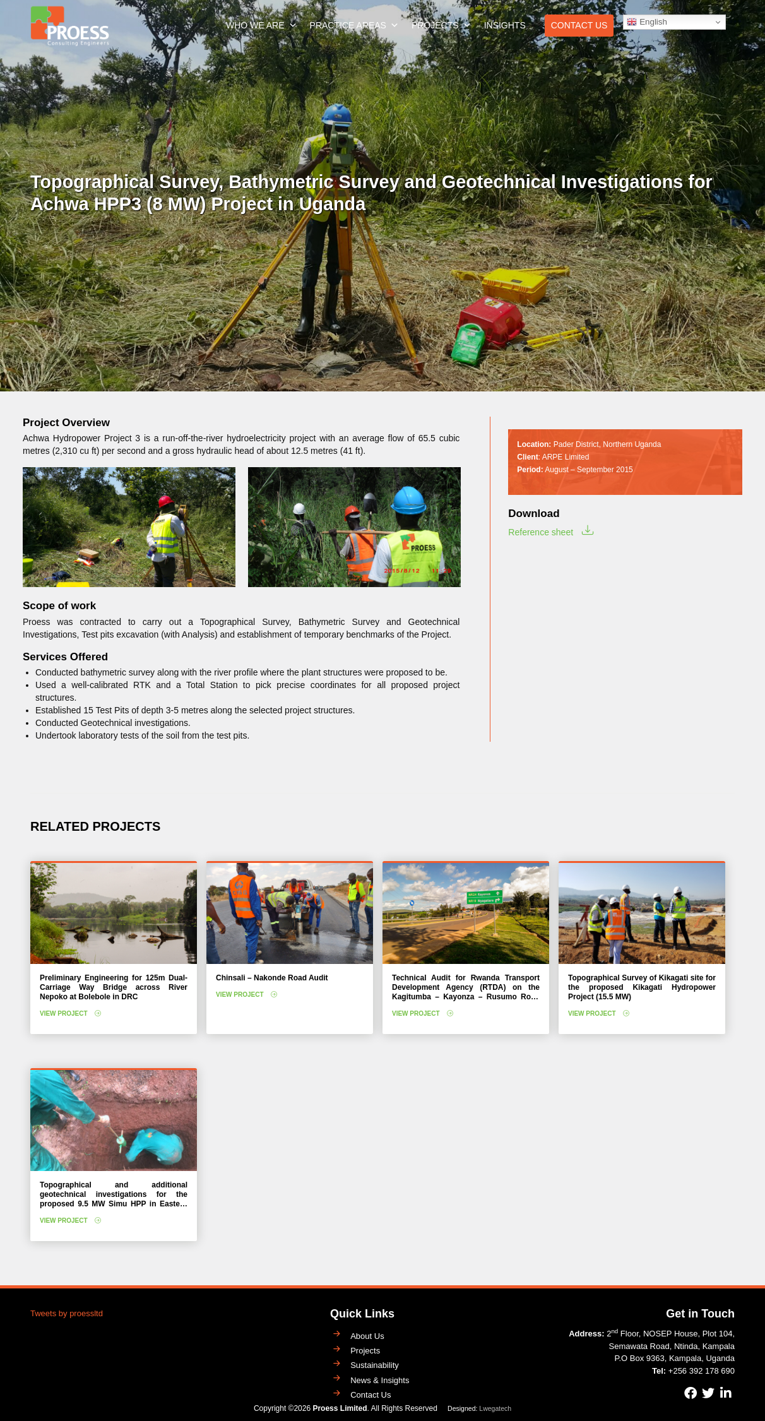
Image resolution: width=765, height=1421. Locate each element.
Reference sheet (540, 532)
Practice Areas (354, 25)
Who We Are (261, 25)
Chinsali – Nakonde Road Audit (272, 977)
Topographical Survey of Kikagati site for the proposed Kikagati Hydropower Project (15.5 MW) (642, 987)
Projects (441, 25)
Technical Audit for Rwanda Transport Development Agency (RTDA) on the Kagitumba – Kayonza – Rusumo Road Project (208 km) (466, 992)
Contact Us (579, 25)
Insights (505, 25)
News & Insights (379, 1380)
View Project (64, 1013)
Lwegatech (495, 1408)
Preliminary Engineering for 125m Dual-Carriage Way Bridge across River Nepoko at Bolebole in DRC (113, 987)
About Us (367, 1336)
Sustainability (374, 1365)
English (647, 22)
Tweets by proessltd (66, 1313)
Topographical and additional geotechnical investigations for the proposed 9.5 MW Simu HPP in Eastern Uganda (113, 1199)
